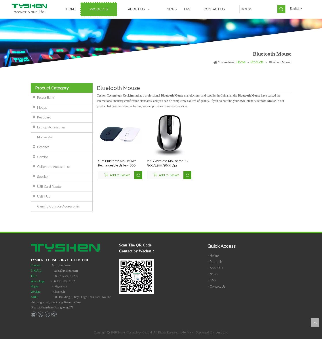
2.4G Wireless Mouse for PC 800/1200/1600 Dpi (167, 163)
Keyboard (44, 117)
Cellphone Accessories (53, 167)
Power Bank (45, 97)
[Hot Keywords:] (281, 9)
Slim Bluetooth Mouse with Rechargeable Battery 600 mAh (117, 163)
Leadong (221, 332)
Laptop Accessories (51, 127)
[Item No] (259, 9)
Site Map (187, 332)
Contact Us (217, 286)
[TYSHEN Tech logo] (66, 248)
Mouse (42, 107)
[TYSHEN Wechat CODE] (136, 276)
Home (214, 255)
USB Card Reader (49, 186)
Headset (43, 147)
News (214, 274)
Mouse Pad (45, 137)
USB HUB (43, 196)
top (315, 322)
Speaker (43, 176)
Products (216, 261)
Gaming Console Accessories (58, 206)
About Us (216, 268)
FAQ (213, 280)
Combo (42, 157)
